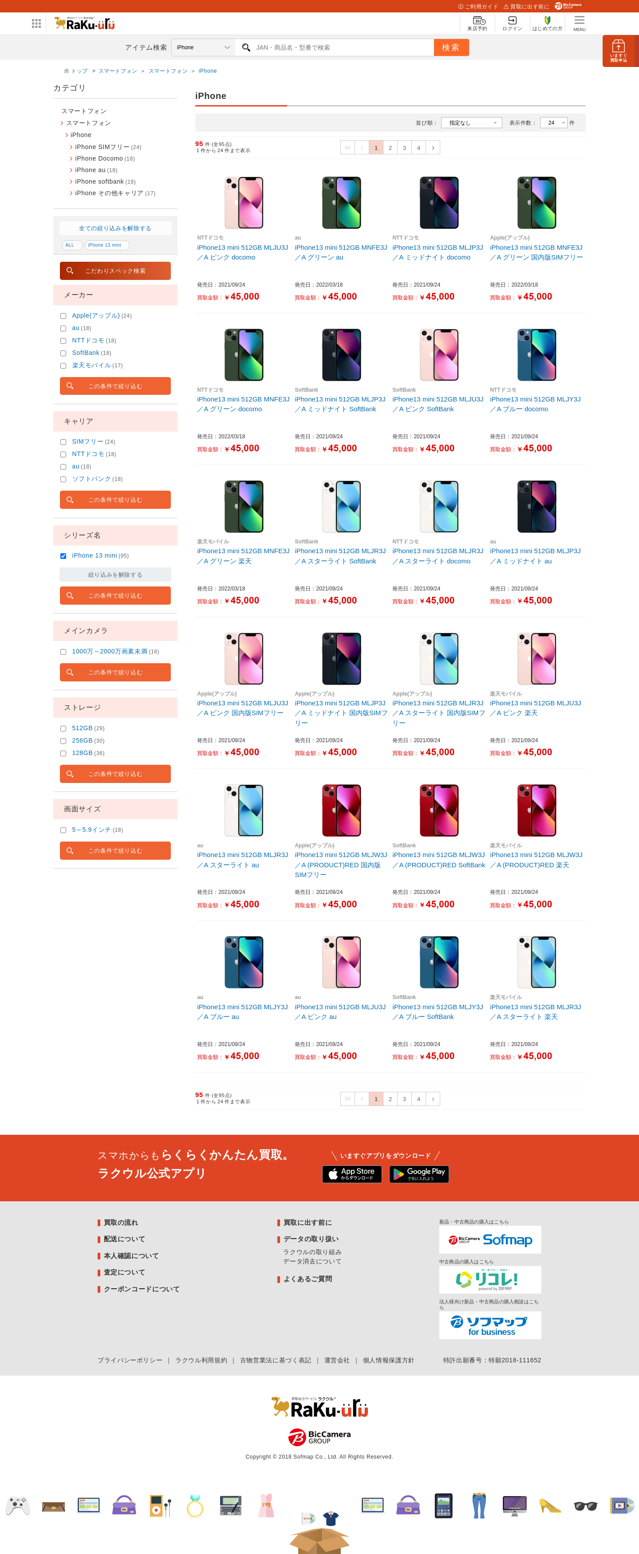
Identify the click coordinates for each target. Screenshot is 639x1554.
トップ (80, 71)
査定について (125, 1272)
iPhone (208, 71)
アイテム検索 (146, 47)
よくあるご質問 (308, 1279)
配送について (125, 1239)
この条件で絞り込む (115, 386)
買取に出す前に (526, 6)
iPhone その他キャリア (115, 193)
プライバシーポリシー (130, 1360)
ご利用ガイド (478, 6)
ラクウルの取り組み (312, 1251)
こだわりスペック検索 (115, 271)
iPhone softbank (105, 181)
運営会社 (337, 1360)
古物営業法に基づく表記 (276, 1360)
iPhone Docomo (105, 158)
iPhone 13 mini (104, 245)
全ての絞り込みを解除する (115, 228)
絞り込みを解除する (115, 574)
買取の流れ (121, 1222)
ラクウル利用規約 (201, 1360)
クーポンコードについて (142, 1289)
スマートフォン (118, 71)
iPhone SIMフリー (108, 146)
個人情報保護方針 (389, 1360)
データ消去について (312, 1261)
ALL (70, 245)
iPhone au (96, 169)
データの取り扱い (311, 1239)
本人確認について (131, 1255)
